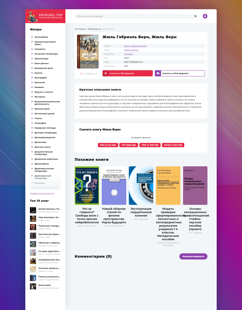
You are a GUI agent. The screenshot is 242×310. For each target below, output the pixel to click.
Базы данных (42, 63)
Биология (40, 82)
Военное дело (42, 108)
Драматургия (42, 163)
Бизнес (38, 73)
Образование (131, 50)
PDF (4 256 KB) (150, 145)
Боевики (39, 87)
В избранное (88, 73)
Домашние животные (46, 159)
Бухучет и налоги (44, 92)
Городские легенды (45, 128)
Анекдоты (40, 49)
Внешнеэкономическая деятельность (47, 102)
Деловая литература (46, 132)
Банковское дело (44, 68)
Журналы (40, 183)
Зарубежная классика (46, 187)
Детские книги (42, 147)
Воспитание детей (44, 113)
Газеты (38, 118)
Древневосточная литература (44, 169)
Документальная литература (44, 152)
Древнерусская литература (43, 176)
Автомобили (41, 37)
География (40, 123)
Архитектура (41, 58)
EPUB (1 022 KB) (173, 145)
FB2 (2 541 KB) (108, 145)
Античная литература (46, 54)
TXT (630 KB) (129, 145)
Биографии (41, 77)
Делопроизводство (45, 137)
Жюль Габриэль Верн (135, 46)
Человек (128, 54)
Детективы (40, 142)
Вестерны (40, 96)
